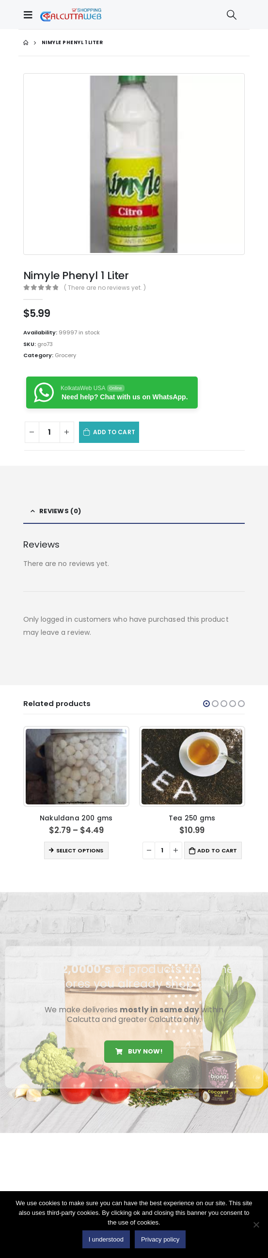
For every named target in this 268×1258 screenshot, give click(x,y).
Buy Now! (138, 1051)
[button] (206, 703)
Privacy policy (160, 1239)
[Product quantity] (49, 432)
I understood (106, 1239)
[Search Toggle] (231, 14)
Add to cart (114, 432)
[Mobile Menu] (30, 14)
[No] (256, 1224)
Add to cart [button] (217, 850)
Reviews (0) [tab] (60, 511)
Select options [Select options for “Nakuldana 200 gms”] (79, 850)
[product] (76, 766)
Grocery (65, 355)
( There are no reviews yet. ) (105, 287)
